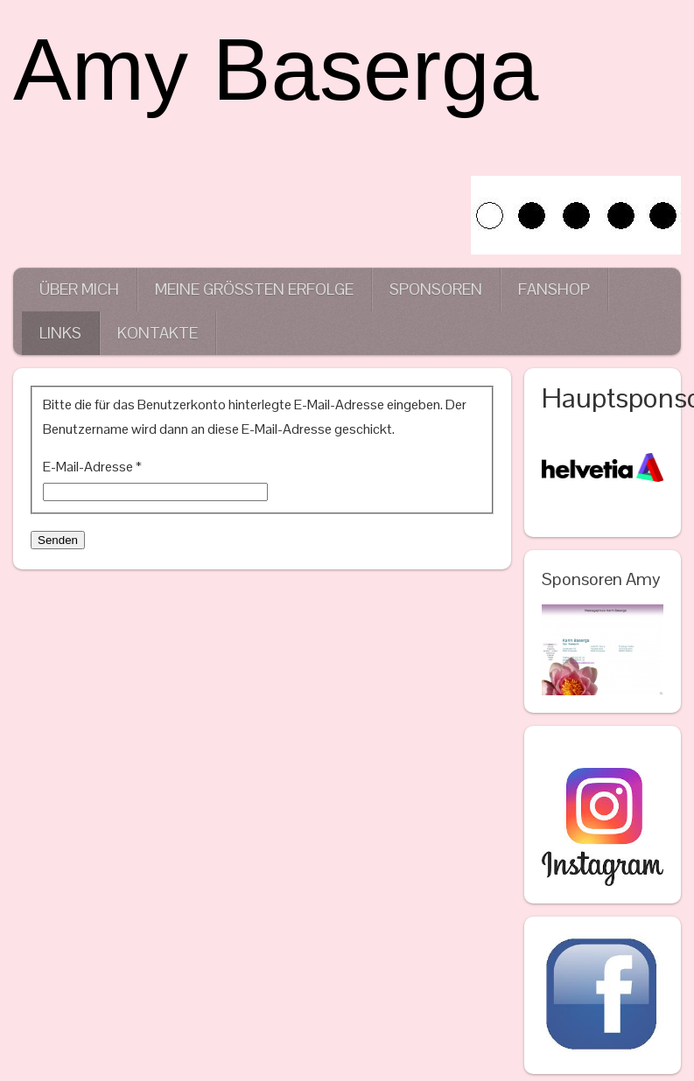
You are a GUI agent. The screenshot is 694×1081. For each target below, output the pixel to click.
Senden (58, 540)
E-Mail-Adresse (92, 466)
